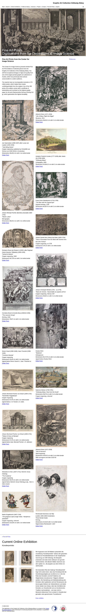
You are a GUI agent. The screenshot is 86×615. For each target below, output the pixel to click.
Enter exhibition (40, 598)
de (83, 6)
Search (8, 6)
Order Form (5, 155)
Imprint (57, 6)
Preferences (72, 59)
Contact (44, 6)
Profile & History (26, 6)
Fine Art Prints (50, 6)
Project (38, 6)
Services (33, 6)
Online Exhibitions (15, 6)
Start (3, 6)
